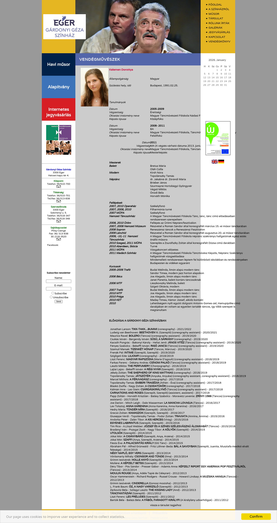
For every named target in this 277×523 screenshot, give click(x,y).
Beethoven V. (148, 332)
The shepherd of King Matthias (150, 372)
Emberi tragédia (147, 382)
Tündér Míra (135, 409)
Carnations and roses (126, 392)
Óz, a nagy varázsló (144, 486)
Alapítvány (58, 86)
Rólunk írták (219, 23)
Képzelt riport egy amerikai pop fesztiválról (212, 466)
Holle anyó (140, 459)
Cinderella (140, 483)
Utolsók (116, 433)
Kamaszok (135, 413)
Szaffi (127, 439)
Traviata (181, 416)
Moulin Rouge (120, 473)
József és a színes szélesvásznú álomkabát (176, 426)
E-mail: (58, 285)
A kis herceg (154, 419)
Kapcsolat (217, 36)
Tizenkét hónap (142, 349)
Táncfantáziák (121, 493)
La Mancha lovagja (178, 403)
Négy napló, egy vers (125, 453)
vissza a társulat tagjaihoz (165, 505)
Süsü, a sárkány (161, 339)
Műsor (214, 13)
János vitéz (176, 342)
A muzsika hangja (213, 476)
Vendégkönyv (219, 41)
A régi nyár (152, 369)
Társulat (216, 18)
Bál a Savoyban (185, 446)
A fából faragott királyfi (161, 500)
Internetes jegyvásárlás (58, 111)
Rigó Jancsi (159, 346)
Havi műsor (58, 64)
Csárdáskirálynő (153, 389)
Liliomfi (133, 356)
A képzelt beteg (132, 463)
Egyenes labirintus (124, 423)
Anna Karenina (137, 406)
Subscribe (61, 293)
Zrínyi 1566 (203, 396)
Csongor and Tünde (149, 456)
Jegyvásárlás (219, 32)
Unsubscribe (60, 297)
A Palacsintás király (139, 443)
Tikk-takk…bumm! (144, 329)
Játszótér (142, 376)
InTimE (129, 352)
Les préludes (135, 496)
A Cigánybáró (133, 436)
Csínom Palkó (159, 362)
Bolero (134, 335)
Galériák (215, 27)
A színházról (219, 9)
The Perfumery (139, 366)
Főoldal (215, 4)
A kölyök (169, 429)
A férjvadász (139, 379)
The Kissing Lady (160, 490)
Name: (59, 278)
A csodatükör (155, 386)
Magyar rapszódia (139, 359)
